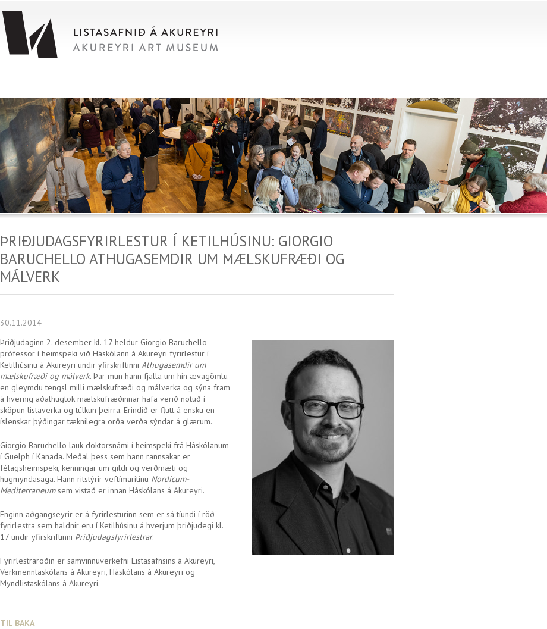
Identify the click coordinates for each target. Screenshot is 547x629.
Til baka (17, 623)
